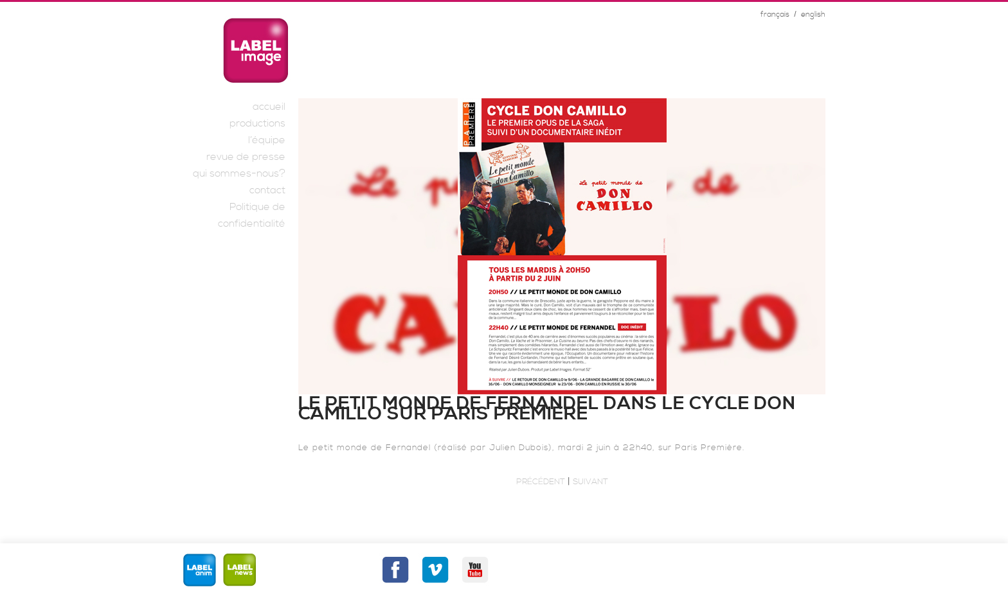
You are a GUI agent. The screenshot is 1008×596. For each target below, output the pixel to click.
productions (257, 123)
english (813, 14)
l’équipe (266, 140)
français (774, 14)
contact (267, 190)
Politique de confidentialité (251, 215)
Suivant (590, 482)
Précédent (540, 482)
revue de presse (245, 156)
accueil (269, 106)
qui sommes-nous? (239, 173)
